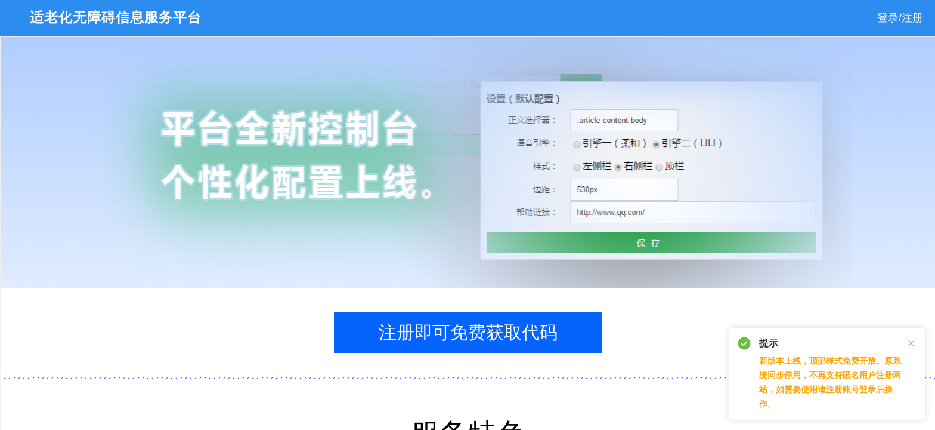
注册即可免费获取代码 (468, 332)
